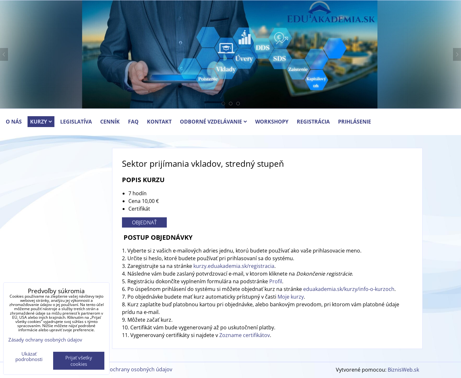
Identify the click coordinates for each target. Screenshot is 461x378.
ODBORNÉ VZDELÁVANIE (213, 121)
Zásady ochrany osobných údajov (132, 369)
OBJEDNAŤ (144, 222)
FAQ (133, 121)
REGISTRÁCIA (313, 121)
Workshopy (271, 121)
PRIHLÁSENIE (354, 121)
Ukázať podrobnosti (29, 356)
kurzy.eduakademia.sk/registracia (233, 265)
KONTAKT (159, 121)
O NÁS (14, 121)
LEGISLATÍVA (76, 121)
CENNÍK (110, 121)
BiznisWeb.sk (403, 369)
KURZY (41, 121)
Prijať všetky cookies (78, 360)
